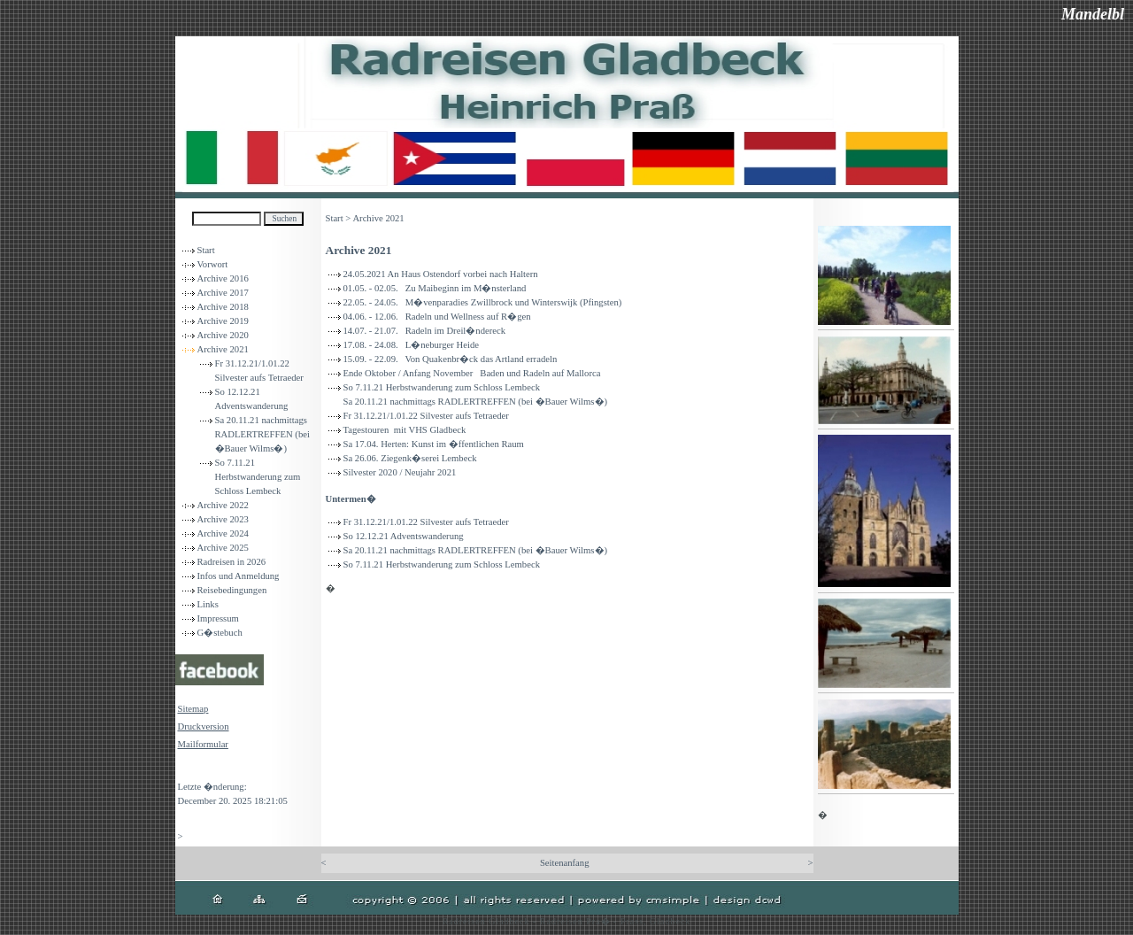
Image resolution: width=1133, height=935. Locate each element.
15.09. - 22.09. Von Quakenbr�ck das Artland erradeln (450, 359)
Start (206, 250)
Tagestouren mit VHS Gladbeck (404, 430)
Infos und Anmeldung (238, 576)
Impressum (218, 618)
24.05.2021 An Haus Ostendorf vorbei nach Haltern (440, 274)
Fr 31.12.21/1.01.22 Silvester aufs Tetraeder (426, 416)
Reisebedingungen (232, 590)
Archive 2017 (223, 293)
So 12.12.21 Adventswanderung (403, 536)
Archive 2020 (223, 335)
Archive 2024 (223, 533)
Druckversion (203, 726)
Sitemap (193, 709)
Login (189, 769)
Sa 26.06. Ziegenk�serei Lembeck (410, 458)
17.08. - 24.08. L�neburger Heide (411, 345)
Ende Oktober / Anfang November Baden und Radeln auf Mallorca (472, 373)
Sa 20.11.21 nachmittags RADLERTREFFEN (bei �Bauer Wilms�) (262, 434)
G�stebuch (220, 633)
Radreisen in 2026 (231, 562)
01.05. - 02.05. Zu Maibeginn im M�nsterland (435, 288)
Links (208, 604)
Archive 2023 (223, 519)
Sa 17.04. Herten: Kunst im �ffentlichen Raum (433, 444)
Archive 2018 (223, 307)
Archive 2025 (223, 547)
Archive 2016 (223, 278)
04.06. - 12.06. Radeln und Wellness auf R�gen (437, 316)
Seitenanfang (565, 863)
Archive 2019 (223, 321)
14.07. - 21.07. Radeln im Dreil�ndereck (424, 331)
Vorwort (212, 264)
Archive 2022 (223, 505)
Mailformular (203, 744)
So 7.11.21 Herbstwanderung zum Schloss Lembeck (258, 477)
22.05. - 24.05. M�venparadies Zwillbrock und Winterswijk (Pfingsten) (482, 302)
